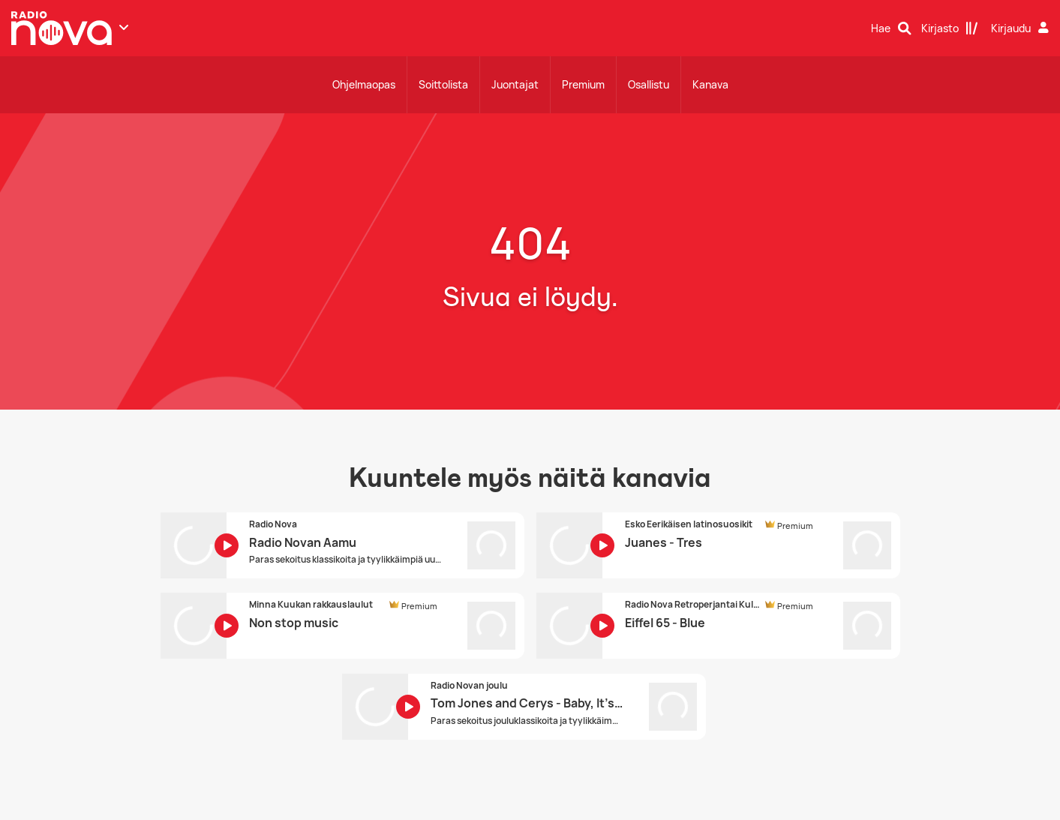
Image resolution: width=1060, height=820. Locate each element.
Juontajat (515, 84)
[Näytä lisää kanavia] (124, 27)
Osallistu (648, 84)
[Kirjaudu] (1021, 28)
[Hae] (891, 28)
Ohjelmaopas (363, 84)
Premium (583, 84)
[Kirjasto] (949, 28)
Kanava (710, 84)
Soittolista (443, 84)
